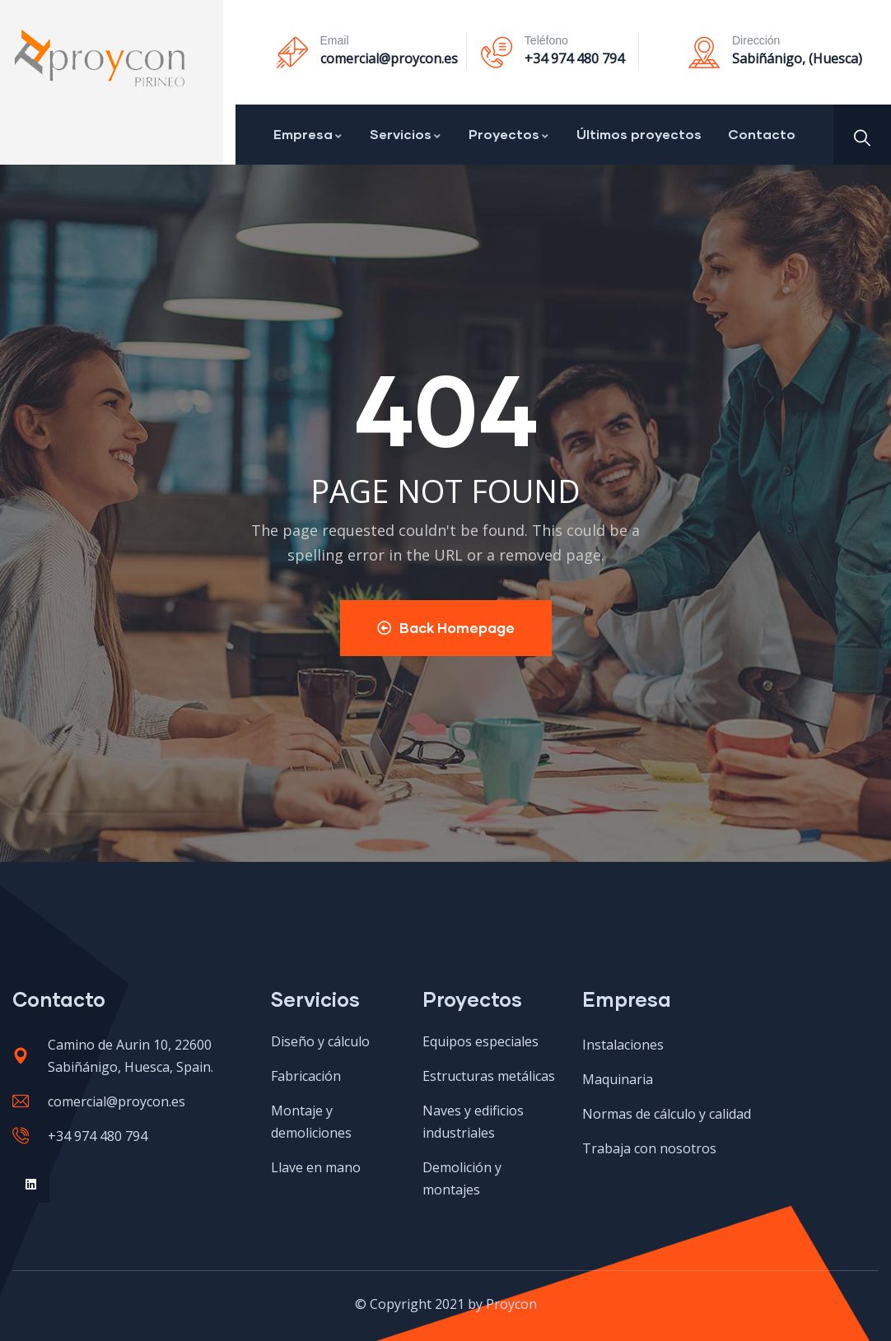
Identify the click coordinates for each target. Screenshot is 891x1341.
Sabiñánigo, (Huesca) (797, 58)
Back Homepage (446, 627)
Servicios (406, 134)
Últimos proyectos (639, 134)
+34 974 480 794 (574, 58)
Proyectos (509, 134)
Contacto (761, 134)
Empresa (308, 134)
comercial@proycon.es (389, 58)
